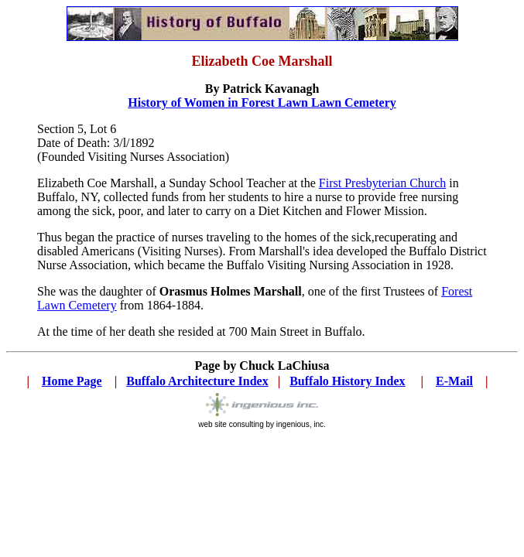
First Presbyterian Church (382, 183)
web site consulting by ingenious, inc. (262, 421)
